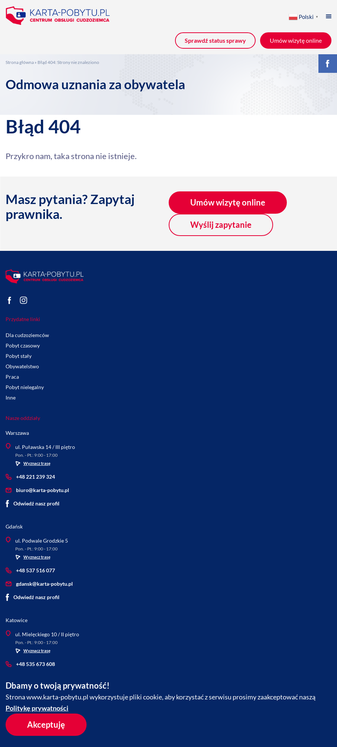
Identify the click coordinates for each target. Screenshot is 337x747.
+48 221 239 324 (30, 476)
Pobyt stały (19, 356)
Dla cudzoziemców (27, 335)
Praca (12, 377)
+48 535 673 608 (30, 664)
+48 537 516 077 (30, 570)
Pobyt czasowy (23, 345)
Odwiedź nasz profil (32, 503)
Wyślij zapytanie (221, 225)
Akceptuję (46, 724)
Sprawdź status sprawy (215, 40)
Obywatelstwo (22, 366)
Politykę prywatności (37, 708)
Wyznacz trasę (33, 463)
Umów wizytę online (227, 202)
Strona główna (20, 62)
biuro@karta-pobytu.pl (37, 490)
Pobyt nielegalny (25, 387)
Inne (11, 397)
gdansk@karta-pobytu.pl (39, 584)
